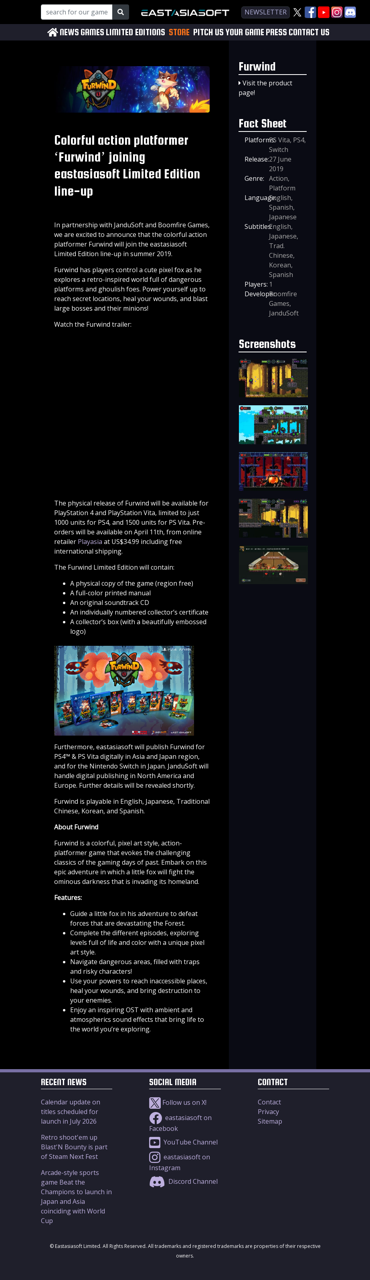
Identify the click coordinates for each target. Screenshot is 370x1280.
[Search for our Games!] (77, 12)
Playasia (90, 541)
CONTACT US (309, 32)
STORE (179, 32)
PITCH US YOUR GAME (228, 32)
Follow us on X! (177, 1102)
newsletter (266, 12)
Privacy (268, 1111)
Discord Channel (183, 1181)
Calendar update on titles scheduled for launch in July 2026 (70, 1112)
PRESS (276, 32)
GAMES (92, 32)
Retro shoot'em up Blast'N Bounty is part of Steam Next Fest (74, 1147)
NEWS (69, 32)
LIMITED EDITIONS (135, 32)
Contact (269, 1102)
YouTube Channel (183, 1142)
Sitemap (270, 1121)
